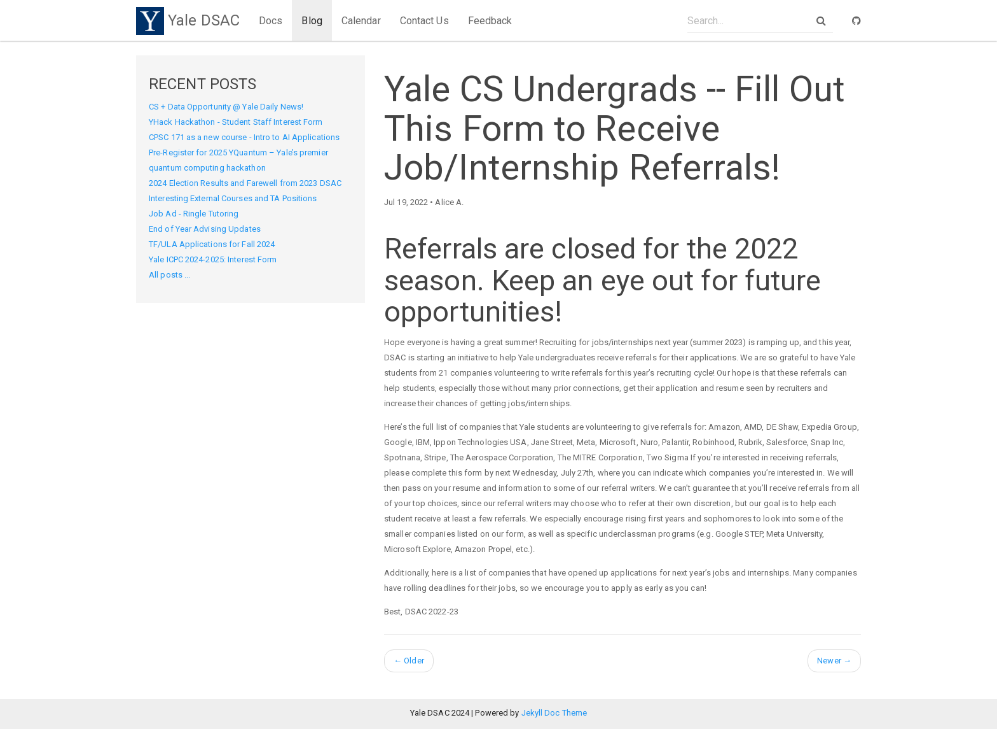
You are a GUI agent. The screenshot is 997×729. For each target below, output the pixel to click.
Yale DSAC (188, 20)
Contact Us (424, 21)
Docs (270, 21)
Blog (311, 21)
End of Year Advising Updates (205, 229)
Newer (834, 660)
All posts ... (169, 275)
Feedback (490, 21)
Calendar (361, 21)
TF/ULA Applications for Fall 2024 (212, 244)
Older (409, 660)
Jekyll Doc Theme (554, 713)
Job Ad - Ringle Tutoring (193, 213)
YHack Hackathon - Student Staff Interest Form (236, 122)
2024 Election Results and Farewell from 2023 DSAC (245, 183)
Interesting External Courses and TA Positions (233, 198)
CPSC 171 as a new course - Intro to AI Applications (244, 137)
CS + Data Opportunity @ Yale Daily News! (226, 106)
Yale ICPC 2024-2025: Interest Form (213, 259)
